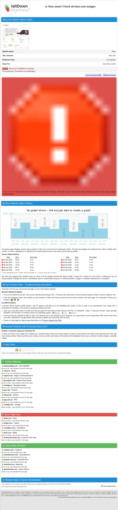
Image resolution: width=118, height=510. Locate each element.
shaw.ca (7, 371)
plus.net (7, 390)
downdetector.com (11, 455)
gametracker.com (10, 469)
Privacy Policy (86, 497)
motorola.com (9, 464)
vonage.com (8, 405)
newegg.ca (8, 385)
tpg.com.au (8, 400)
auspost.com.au (10, 460)
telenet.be (7, 395)
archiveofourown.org (12, 438)
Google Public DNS (28, 318)
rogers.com (8, 376)
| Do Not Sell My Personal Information (104, 497)
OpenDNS (15, 318)
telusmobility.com (10, 366)
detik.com (7, 418)
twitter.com (8, 423)
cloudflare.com (9, 428)
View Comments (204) (93, 75)
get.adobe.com (9, 380)
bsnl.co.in (7, 433)
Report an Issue (110, 75)
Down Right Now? (108, 486)
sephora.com (9, 450)
